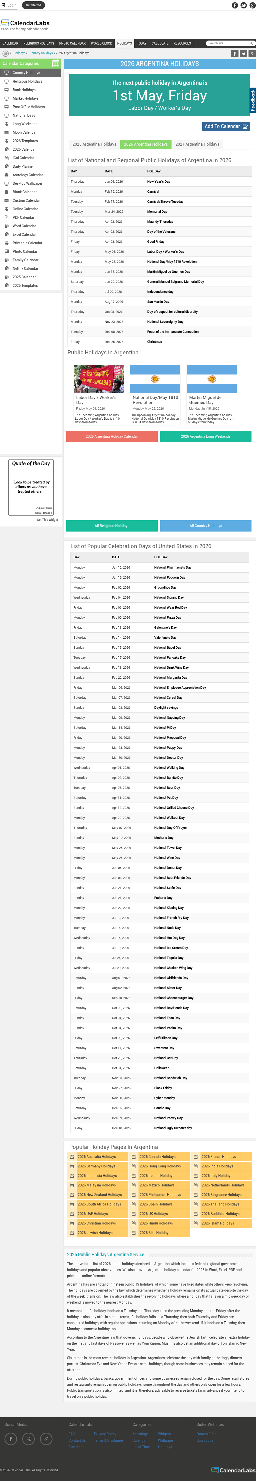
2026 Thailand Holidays (220, 1204)
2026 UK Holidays (154, 1214)
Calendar (139, 1440)
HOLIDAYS (124, 43)
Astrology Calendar (28, 175)
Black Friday (163, 1088)
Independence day (160, 292)
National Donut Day (168, 868)
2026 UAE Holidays (93, 1214)
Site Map (75, 1447)
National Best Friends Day (172, 878)
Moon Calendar (25, 132)
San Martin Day (158, 302)
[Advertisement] (31, 373)
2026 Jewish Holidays (95, 1233)
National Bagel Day (167, 647)
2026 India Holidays (217, 1166)
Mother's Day (164, 838)
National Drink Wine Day (171, 667)
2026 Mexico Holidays (157, 1185)
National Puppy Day (168, 748)
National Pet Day (166, 798)
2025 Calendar (24, 277)
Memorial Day (157, 211)
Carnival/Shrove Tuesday (165, 201)
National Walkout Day (169, 818)
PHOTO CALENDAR (72, 43)
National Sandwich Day (170, 1078)
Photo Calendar (25, 252)
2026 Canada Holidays (158, 1157)
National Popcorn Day (169, 577)
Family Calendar (25, 260)
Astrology (140, 1434)
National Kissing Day (169, 908)
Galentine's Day (165, 627)
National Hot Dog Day (169, 938)
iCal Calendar (23, 158)
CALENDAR (10, 43)
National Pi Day (165, 727)
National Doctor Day (168, 758)
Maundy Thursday (160, 221)
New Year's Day (158, 181)
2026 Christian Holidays (97, 1223)
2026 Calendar (24, 149)
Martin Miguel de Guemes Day (168, 272)
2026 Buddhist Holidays (221, 1214)
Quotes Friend (207, 1434)
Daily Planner (23, 166)
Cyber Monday (164, 1098)
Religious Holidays (27, 81)
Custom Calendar (26, 200)
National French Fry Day (171, 918)
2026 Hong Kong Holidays (160, 1166)
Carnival (153, 191)
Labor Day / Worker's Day (165, 252)
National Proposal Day (170, 737)
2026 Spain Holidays (156, 1204)
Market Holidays (25, 98)
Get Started (33, 5)
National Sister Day (168, 988)
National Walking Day (169, 768)
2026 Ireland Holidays (157, 1176)
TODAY (141, 43)
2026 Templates (25, 141)
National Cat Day (166, 1058)
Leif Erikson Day (166, 1038)
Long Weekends (25, 124)
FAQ (71, 1434)
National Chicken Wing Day (173, 968)
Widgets (164, 1434)
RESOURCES (182, 43)
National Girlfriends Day (171, 978)
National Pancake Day (170, 657)
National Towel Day (168, 848)
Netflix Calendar (25, 269)
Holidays (19, 53)
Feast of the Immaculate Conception (172, 332)
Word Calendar (24, 226)
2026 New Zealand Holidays (100, 1195)
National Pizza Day (167, 617)
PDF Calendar (23, 217)
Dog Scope (204, 1440)
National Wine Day (167, 858)
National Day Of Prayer (170, 828)
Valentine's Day (165, 637)
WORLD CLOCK (101, 43)
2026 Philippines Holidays (160, 1195)
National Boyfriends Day (171, 1008)
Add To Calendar (222, 126)
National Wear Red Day (170, 607)
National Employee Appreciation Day (180, 687)
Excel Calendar (24, 234)
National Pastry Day (168, 1118)
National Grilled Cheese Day (174, 808)
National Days (24, 115)
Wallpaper (166, 1440)
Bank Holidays (24, 90)
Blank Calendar (25, 192)
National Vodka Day (168, 1028)
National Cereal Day (168, 697)
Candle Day (162, 1108)
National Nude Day (167, 928)
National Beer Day (167, 788)
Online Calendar (25, 209)
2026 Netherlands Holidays (223, 1185)
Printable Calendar (27, 243)
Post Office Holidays (29, 107)
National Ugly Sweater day (173, 1128)
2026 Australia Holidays (97, 1157)
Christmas (154, 342)
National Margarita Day (170, 677)
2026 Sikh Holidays (155, 1233)
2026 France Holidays (219, 1157)
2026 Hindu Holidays (156, 1223)
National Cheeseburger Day (174, 998)
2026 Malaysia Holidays (97, 1185)
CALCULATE (160, 43)
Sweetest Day (164, 1048)
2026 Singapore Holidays (222, 1195)
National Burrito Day (168, 778)
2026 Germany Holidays (96, 1166)
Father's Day (163, 898)
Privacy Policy (105, 1434)
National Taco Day (167, 1018)
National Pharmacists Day (173, 567)
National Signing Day (169, 597)
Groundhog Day (165, 587)
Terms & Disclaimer (109, 1440)
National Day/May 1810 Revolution (171, 262)
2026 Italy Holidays (217, 1176)
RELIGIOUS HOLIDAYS (39, 43)
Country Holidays (41, 53)
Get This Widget (47, 520)
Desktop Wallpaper (27, 183)
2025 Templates (25, 286)
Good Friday (155, 241)
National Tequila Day (169, 958)
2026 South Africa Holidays (99, 1204)
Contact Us (77, 1440)
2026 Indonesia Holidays (97, 1176)
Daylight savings (166, 707)
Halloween (161, 1068)
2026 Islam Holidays (218, 1223)
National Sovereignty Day (165, 322)
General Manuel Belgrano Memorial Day (175, 282)
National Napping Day (169, 717)
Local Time (141, 1447)
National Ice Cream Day (171, 948)
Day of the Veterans (161, 231)
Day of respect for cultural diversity (172, 312)
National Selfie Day (167, 888)
